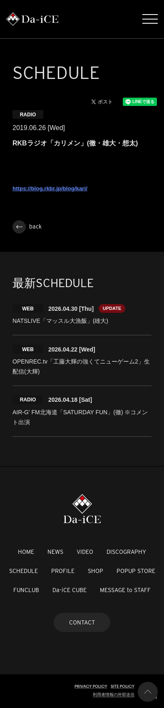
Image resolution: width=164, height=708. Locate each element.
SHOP (95, 571)
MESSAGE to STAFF (125, 590)
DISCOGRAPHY (126, 551)
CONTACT (82, 622)
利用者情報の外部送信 (113, 694)
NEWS (55, 551)
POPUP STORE (136, 571)
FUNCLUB (26, 590)
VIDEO (85, 551)
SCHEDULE (23, 571)
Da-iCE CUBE (69, 590)
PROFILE (63, 571)
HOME (26, 551)
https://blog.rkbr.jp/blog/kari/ (49, 188)
